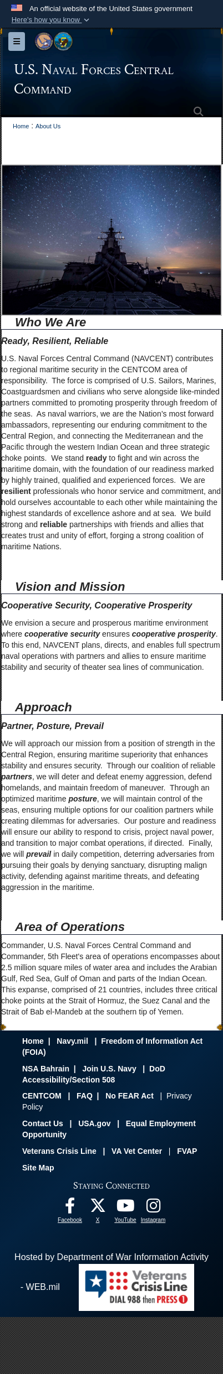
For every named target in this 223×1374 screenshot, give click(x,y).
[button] (51, 19)
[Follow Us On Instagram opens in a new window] (153, 1208)
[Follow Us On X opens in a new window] (98, 1208)
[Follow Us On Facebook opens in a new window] (70, 1208)
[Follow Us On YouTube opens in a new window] (125, 1208)
